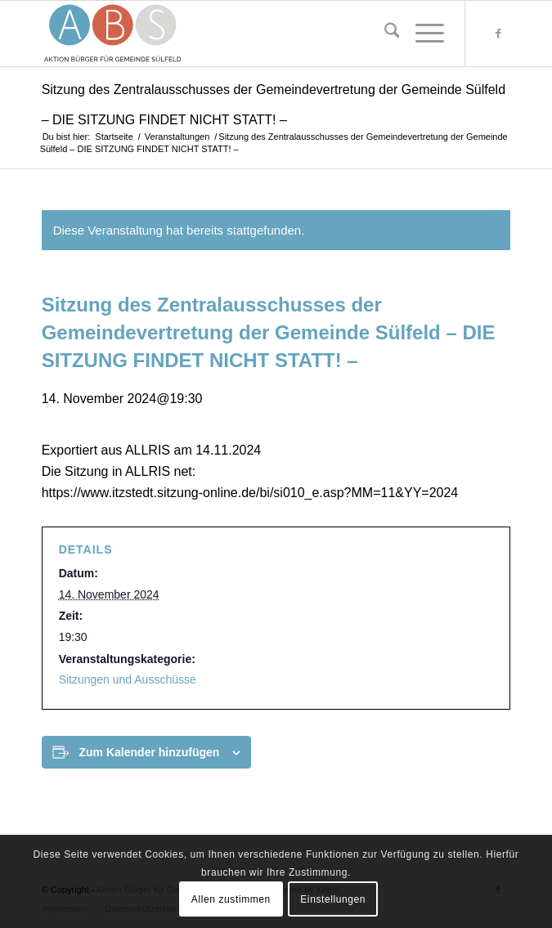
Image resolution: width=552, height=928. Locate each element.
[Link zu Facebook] (498, 33)
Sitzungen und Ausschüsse (127, 679)
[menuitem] (384, 33)
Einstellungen (333, 899)
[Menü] (421, 33)
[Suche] (384, 33)
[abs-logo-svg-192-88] (229, 33)
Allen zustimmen (231, 899)
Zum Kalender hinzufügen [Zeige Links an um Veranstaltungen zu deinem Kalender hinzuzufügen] (149, 752)
